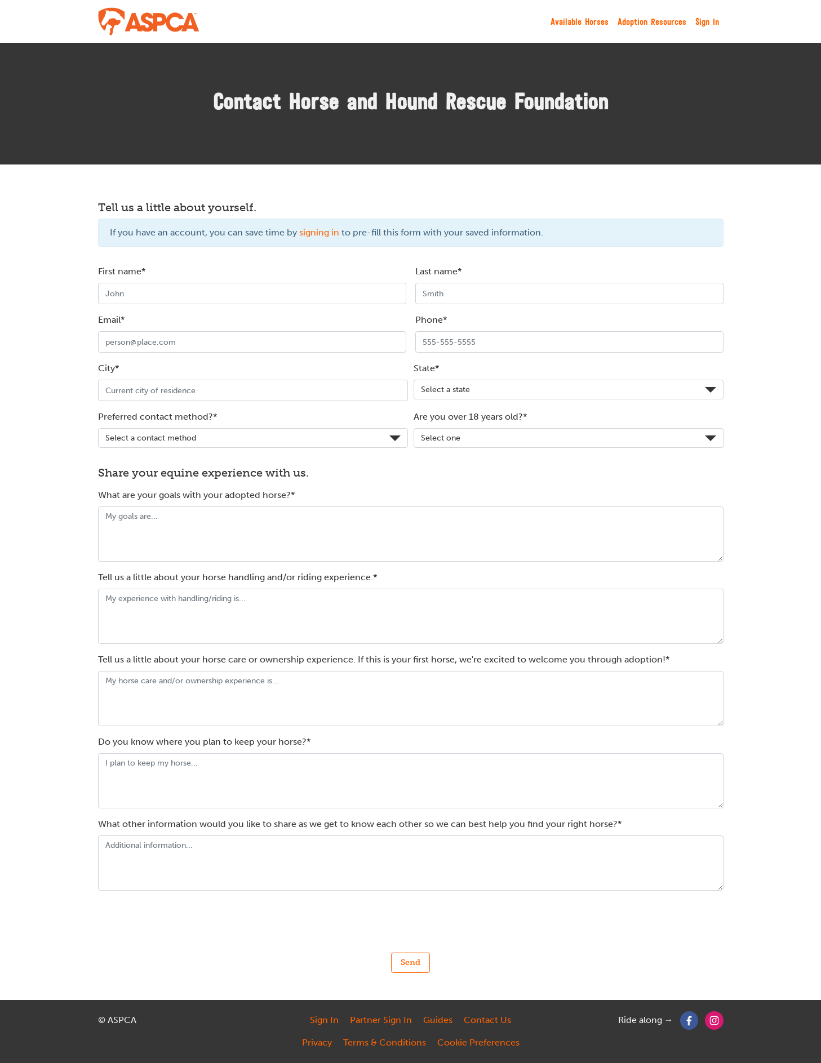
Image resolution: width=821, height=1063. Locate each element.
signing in (319, 232)
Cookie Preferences (478, 1042)
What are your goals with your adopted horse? (194, 495)
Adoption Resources (652, 21)
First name (119, 271)
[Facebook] (689, 1020)
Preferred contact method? (155, 416)
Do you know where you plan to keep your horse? (202, 741)
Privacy (317, 1042)
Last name (436, 271)
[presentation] (410, 922)
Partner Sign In (381, 1020)
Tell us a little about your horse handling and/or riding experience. (235, 577)
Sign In (707, 21)
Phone (429, 319)
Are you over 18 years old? (468, 416)
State (424, 368)
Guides (437, 1020)
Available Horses (580, 21)
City (106, 368)
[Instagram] (714, 1020)
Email (109, 319)
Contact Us (487, 1020)
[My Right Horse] (149, 21)
